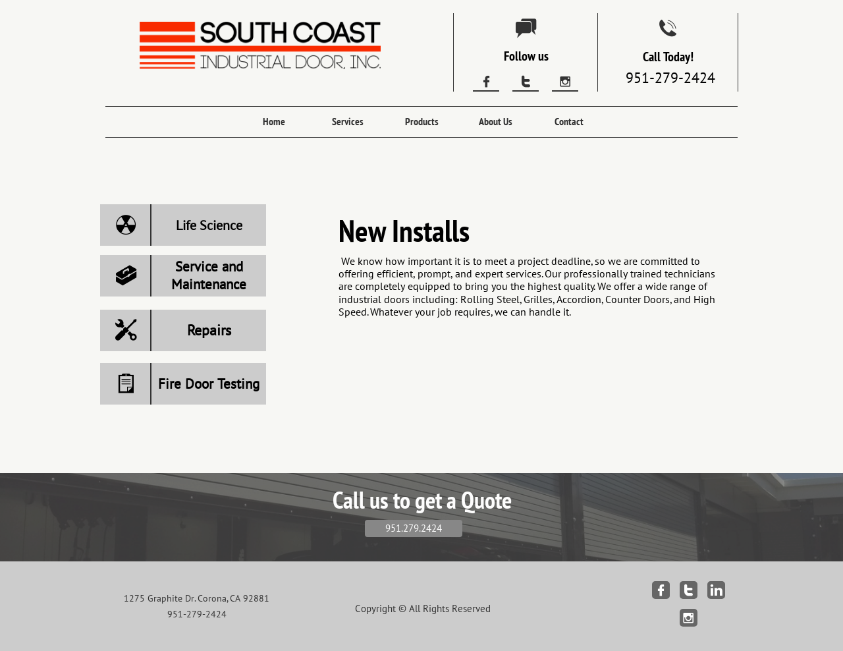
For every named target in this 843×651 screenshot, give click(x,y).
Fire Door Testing (208, 384)
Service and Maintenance (208, 275)
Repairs (209, 330)
